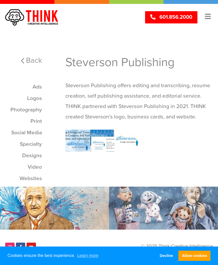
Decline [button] (166, 256)
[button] (208, 16)
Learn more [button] (87, 255)
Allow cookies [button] (194, 256)
